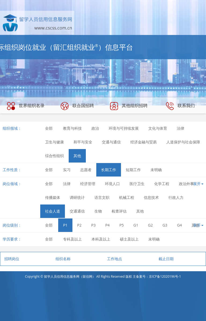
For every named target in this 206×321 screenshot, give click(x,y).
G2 (150, 225)
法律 (180, 128)
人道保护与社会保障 (183, 141)
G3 (165, 225)
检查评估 (119, 211)
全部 (49, 128)
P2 (79, 225)
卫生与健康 (54, 141)
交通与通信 (111, 141)
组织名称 (63, 258)
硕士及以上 (129, 239)
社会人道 (52, 211)
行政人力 (175, 197)
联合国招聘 (77, 106)
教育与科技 (72, 128)
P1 (65, 225)
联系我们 (180, 106)
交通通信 (77, 211)
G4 (179, 225)
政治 (95, 128)
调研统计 (77, 197)
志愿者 (85, 169)
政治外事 (186, 183)
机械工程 (126, 197)
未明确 (156, 169)
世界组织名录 (26, 106)
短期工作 (133, 169)
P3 (93, 225)
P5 (121, 225)
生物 (98, 211)
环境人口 (112, 183)
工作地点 (114, 258)
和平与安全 (82, 141)
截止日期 (166, 258)
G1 (135, 225)
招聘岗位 (11, 258)
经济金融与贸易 (143, 141)
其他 (77, 155)
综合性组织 (54, 155)
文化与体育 (157, 128)
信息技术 (151, 197)
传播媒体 (52, 197)
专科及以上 (72, 239)
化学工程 (161, 183)
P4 (107, 225)
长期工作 (108, 169)
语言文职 (101, 197)
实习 (67, 169)
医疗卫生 (137, 183)
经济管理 (87, 183)
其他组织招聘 (129, 106)
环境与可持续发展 (124, 128)
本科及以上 (100, 239)
